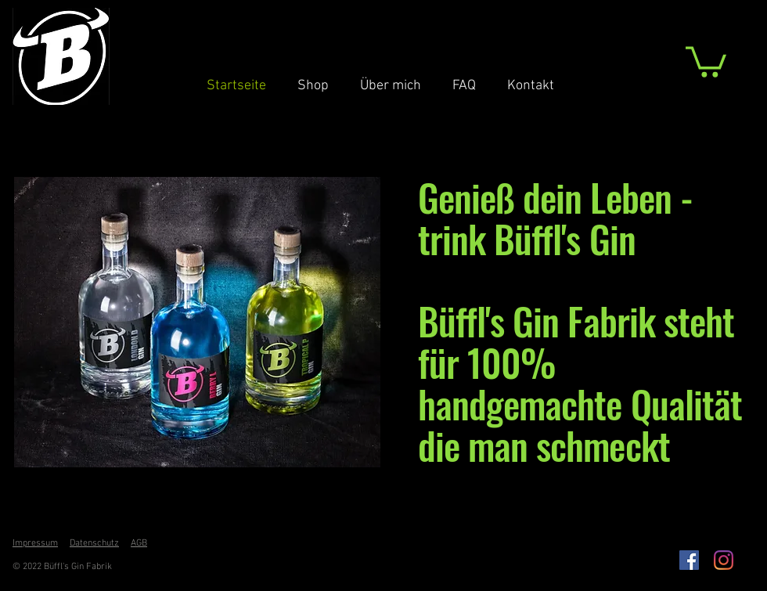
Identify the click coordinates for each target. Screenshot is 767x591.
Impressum (35, 543)
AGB (139, 543)
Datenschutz (94, 543)
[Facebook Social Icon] (689, 560)
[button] (706, 60)
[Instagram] (723, 560)
